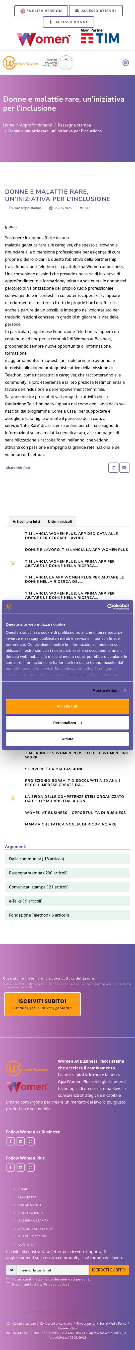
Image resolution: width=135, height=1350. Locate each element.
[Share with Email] (124, 468)
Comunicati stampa (35, 1229)
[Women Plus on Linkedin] (21, 1168)
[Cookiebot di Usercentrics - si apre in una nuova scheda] (107, 606)
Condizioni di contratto (56, 1323)
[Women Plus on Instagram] (31, 1168)
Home (9, 125)
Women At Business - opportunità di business (75, 812)
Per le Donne (30, 1204)
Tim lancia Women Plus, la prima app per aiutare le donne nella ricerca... (70, 563)
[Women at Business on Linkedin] (21, 1141)
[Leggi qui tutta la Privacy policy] (40, 1284)
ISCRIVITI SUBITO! (109, 1270)
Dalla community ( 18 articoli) (36, 859)
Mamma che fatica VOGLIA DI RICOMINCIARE (70, 824)
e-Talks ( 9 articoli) (25, 901)
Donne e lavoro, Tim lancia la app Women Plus (76, 549)
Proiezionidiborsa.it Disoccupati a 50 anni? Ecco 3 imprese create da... (72, 782)
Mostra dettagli (105, 690)
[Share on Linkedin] (113, 468)
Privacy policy (85, 1323)
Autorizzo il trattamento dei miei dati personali (70, 1282)
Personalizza (67, 722)
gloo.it (11, 226)
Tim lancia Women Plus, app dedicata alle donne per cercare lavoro (71, 535)
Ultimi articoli (60, 521)
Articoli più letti (26, 521)
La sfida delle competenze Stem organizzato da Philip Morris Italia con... (74, 798)
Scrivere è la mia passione (54, 769)
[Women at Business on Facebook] (11, 1141)
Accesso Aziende (96, 11)
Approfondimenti (36, 125)
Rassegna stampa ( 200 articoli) (38, 873)
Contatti (26, 1244)
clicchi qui (79, 674)
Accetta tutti (68, 706)
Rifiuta (68, 739)
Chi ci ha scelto (32, 1236)
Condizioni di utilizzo (21, 1323)
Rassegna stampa (74, 125)
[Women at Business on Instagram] (31, 1141)
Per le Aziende (31, 1213)
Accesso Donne (68, 22)
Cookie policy (67, 1328)
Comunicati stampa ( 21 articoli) (39, 887)
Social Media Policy (113, 1323)
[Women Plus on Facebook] (11, 1168)
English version (41, 11)
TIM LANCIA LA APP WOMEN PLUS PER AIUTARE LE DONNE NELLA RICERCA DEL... (74, 579)
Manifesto (27, 1197)
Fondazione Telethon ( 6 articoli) (39, 915)
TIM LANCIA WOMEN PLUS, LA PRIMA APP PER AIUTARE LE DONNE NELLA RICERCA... (70, 595)
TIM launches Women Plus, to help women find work (77, 755)
